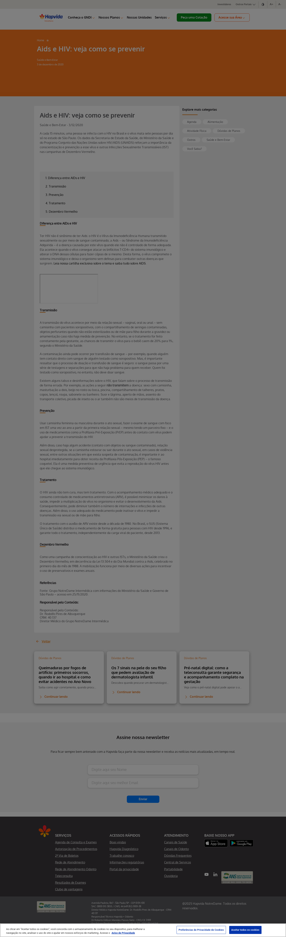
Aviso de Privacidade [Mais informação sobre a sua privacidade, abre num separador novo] (123, 932)
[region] (143, 930)
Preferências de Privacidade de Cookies (201, 929)
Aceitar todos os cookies (245, 929)
